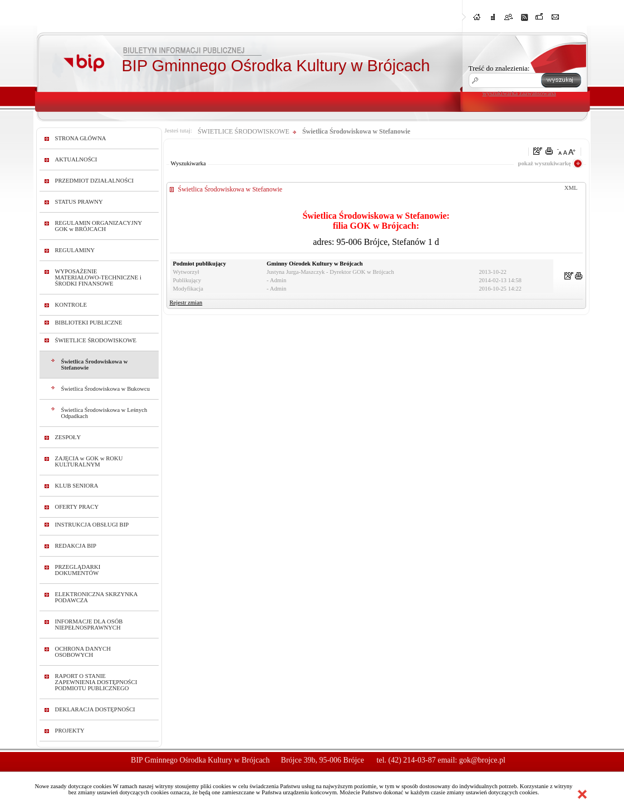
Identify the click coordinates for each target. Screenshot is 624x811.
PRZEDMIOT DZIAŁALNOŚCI (94, 181)
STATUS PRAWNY (79, 202)
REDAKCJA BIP (75, 546)
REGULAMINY (75, 250)
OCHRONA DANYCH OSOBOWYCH (83, 652)
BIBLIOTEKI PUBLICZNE (88, 323)
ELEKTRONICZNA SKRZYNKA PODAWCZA (96, 597)
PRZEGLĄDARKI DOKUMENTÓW (78, 570)
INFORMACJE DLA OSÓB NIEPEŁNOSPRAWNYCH (89, 624)
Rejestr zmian (186, 302)
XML (571, 188)
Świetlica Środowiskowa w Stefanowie (94, 364)
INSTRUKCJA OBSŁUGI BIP (92, 525)
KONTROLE (71, 305)
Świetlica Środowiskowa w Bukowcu (105, 389)
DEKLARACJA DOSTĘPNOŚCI (95, 709)
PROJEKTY (70, 731)
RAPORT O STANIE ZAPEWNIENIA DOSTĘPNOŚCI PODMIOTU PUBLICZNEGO (96, 682)
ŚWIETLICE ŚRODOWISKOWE (96, 340)
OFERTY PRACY (77, 507)
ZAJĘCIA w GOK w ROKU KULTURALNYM (89, 461)
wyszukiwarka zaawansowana (519, 93)
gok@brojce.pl (482, 760)
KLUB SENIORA (77, 486)
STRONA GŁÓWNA (80, 138)
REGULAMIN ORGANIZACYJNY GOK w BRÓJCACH (98, 226)
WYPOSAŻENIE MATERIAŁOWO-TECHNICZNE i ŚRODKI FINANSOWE (98, 277)
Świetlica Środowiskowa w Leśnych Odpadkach (104, 413)
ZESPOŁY (68, 437)
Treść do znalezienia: (499, 68)
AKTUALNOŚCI (76, 159)
